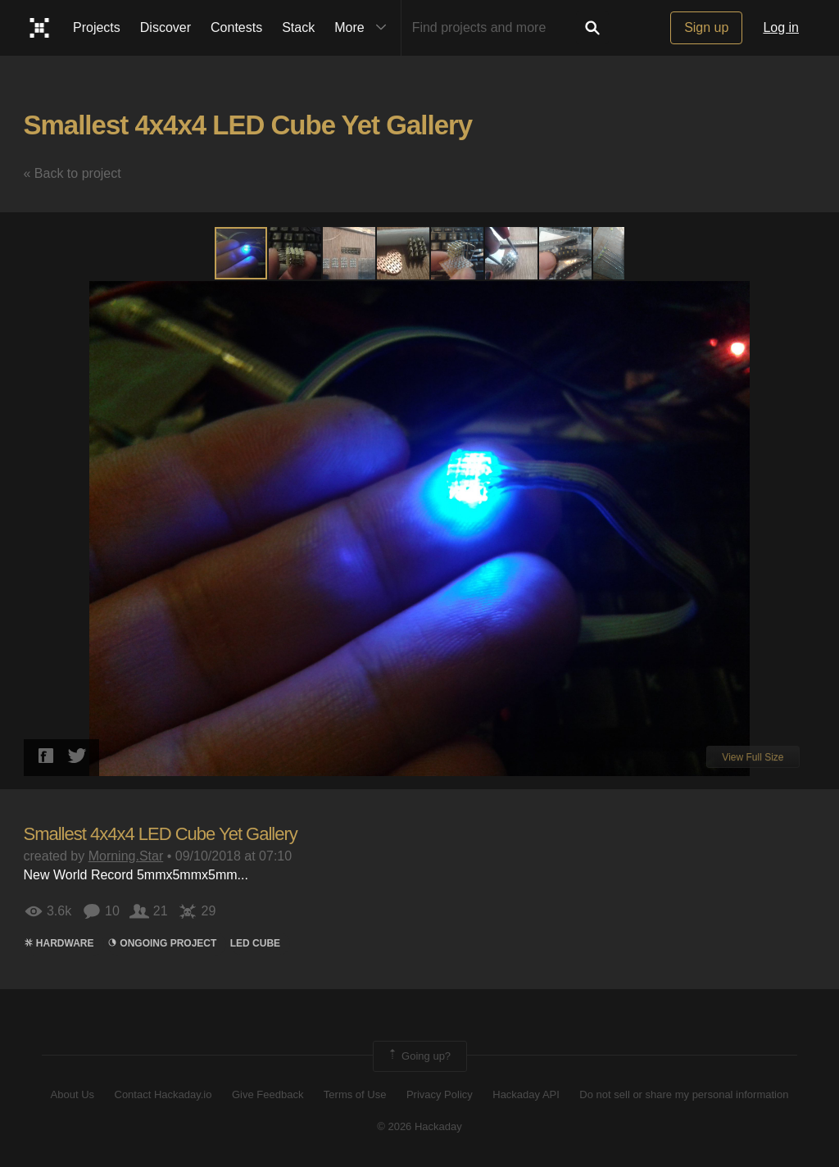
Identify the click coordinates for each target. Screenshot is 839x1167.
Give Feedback (267, 1094)
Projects (96, 27)
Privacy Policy (439, 1094)
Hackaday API (526, 1094)
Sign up (706, 27)
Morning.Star (126, 856)
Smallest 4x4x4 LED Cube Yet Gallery (248, 125)
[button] (296, 253)
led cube (255, 943)
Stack (298, 27)
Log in (781, 27)
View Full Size (752, 757)
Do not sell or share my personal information (683, 1094)
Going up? (418, 1056)
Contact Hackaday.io (163, 1094)
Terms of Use (355, 1094)
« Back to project (72, 173)
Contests (236, 27)
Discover (165, 27)
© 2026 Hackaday (419, 1126)
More (363, 28)
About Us (72, 1094)
